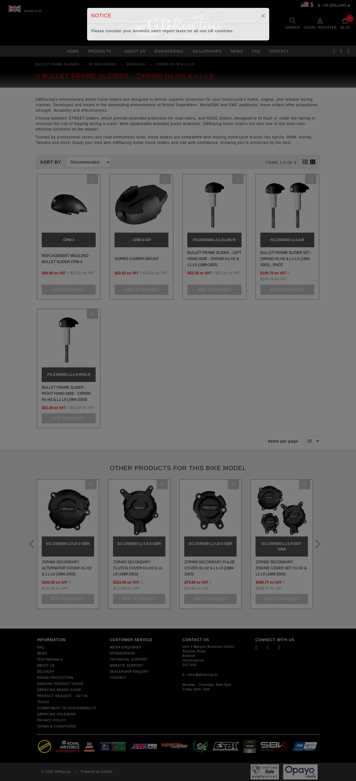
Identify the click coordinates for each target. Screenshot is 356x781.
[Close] (263, 16)
